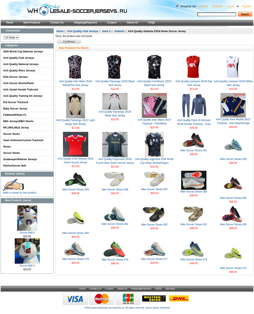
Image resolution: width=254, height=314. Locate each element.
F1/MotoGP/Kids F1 (14, 114)
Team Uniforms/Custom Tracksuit (23, 140)
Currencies (13, 30)
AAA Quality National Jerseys (21, 64)
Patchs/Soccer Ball (14, 165)
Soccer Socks (11, 133)
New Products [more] (18, 200)
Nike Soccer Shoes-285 (233, 198)
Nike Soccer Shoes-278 (115, 259)
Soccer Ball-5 (27, 231)
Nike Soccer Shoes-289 (75, 189)
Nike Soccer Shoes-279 (75, 259)
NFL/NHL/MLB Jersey (16, 127)
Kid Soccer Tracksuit (15, 102)
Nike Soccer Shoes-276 (193, 259)
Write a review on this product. (20, 191)
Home (9, 22)
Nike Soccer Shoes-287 (154, 189)
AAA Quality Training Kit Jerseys (23, 95)
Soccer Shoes (11, 153)
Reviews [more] (14, 173)
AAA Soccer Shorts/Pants (18, 83)
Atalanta (119, 31)
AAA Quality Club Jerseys (18, 57)
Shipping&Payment (85, 22)
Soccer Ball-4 (27, 264)
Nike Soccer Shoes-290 (233, 159)
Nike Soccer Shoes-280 (233, 224)
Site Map (170, 288)
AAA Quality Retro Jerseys (19, 70)
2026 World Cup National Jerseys (23, 51)
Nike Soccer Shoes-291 (193, 150)
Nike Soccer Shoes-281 (193, 224)
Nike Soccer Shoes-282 (154, 224)
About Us (132, 22)
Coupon (112, 22)
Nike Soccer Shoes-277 (154, 259)
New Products (31, 22)
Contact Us (57, 22)
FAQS (151, 22)
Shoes (7, 146)
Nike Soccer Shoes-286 (193, 191)
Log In (230, 6)
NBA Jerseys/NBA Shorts (18, 121)
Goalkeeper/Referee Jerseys (20, 159)
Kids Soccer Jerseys (15, 76)
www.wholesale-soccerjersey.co (108, 307)
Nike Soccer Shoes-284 (75, 233)
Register (246, 6)
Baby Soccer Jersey (15, 108)
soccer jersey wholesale (157, 307)
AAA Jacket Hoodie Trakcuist (20, 89)
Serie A (106, 31)
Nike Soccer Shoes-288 (115, 189)
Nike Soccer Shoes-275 (233, 268)
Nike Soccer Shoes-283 (115, 224)
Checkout (217, 6)
